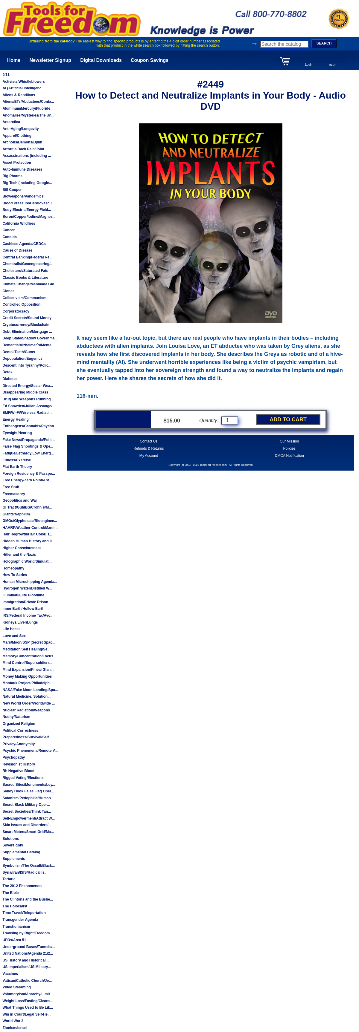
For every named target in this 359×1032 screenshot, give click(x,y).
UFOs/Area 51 (14, 940)
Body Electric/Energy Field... (26, 210)
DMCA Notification (289, 456)
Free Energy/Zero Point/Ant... (27, 480)
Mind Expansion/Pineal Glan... (28, 669)
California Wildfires (18, 223)
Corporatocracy (15, 311)
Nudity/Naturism (16, 717)
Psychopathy (13, 757)
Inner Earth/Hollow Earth (23, 609)
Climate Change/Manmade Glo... (29, 284)
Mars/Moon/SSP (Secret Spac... (28, 642)
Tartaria (8, 879)
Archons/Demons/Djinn (22, 142)
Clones (8, 291)
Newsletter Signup (50, 60)
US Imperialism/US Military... (26, 967)
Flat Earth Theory (17, 467)
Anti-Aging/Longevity (20, 129)
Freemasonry (13, 494)
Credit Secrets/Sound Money (26, 318)
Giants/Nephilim (16, 514)
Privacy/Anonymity (18, 744)
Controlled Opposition (21, 304)
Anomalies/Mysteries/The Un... (28, 115)
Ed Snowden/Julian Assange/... (28, 406)
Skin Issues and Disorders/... (26, 825)
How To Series (14, 575)
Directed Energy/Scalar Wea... (27, 386)
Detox (7, 372)
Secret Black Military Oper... (26, 805)
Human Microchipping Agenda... (29, 582)
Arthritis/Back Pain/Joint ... (25, 149)
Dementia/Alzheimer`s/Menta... (28, 345)
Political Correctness (20, 730)
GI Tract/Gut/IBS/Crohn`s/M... (27, 507)
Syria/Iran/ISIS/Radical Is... (24, 872)
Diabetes (9, 379)
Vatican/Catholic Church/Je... (27, 981)
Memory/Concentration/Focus (27, 656)
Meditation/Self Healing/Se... (26, 649)
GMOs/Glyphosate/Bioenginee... (29, 521)
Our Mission (289, 441)
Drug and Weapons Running (26, 399)
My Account (148, 456)
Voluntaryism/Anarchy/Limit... (27, 994)
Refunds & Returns (148, 448)
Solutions (10, 839)
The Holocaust (14, 906)
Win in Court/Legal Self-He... (26, 1014)
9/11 (5, 75)
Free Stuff (10, 487)
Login (308, 64)
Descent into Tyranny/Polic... (26, 365)
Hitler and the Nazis (19, 554)
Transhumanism (16, 926)
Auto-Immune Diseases (22, 169)
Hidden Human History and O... (28, 541)
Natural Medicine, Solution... (26, 696)
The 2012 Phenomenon (22, 886)
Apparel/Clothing (16, 136)
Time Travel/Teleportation (23, 913)
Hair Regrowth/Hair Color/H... (27, 534)
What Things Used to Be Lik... (27, 1007)
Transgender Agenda (20, 920)
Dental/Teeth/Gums (18, 352)
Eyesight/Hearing (17, 433)
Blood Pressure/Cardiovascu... (28, 203)
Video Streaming (16, 987)
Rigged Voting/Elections (22, 778)
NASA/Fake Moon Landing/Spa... (30, 690)
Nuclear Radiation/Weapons (26, 710)
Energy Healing (15, 419)
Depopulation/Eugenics (22, 358)
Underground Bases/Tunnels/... (28, 947)
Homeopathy (13, 568)
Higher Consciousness (21, 548)
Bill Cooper (12, 190)
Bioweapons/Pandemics (22, 196)
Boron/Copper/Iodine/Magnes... (28, 217)
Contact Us (148, 441)
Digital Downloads (101, 60)
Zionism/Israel (14, 1028)
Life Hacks (11, 629)
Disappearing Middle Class (25, 392)
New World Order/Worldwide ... (28, 703)
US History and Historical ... (25, 960)
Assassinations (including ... (26, 156)
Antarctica (11, 122)
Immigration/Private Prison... (26, 602)
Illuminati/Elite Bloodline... (24, 595)
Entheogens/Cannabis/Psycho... (29, 426)
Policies (289, 448)
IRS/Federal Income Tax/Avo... (27, 615)
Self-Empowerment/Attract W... (28, 818)
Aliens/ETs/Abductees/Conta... (28, 101)
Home (13, 60)
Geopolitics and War (19, 500)
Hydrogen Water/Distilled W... (27, 588)
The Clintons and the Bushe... (27, 899)
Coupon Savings (149, 60)
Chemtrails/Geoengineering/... (27, 264)
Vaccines (10, 974)
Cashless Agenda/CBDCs (23, 244)
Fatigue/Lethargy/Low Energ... (28, 453)
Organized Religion (18, 724)
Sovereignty (12, 845)
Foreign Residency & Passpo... (28, 473)
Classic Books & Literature (25, 277)
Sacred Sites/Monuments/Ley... (28, 785)
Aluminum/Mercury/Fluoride (26, 108)
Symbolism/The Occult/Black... (28, 865)
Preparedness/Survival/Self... (27, 737)
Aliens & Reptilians (18, 95)
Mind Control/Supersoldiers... (27, 663)
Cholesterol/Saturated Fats (25, 271)
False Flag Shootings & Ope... (27, 446)
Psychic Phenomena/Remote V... (29, 750)
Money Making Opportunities (27, 676)
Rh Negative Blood (18, 771)
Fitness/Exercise (16, 460)
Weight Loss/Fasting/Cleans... (27, 1001)
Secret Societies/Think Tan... (26, 811)
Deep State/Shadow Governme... (29, 338)
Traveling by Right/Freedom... (27, 933)
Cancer (8, 230)
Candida (9, 237)
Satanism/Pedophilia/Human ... (28, 798)
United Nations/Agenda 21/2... (27, 953)
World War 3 (12, 1021)
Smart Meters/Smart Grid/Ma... (28, 832)
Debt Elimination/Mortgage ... (27, 332)
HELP (332, 64)
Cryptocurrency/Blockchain (25, 325)
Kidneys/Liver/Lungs (20, 622)
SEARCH (324, 43)
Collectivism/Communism (24, 298)
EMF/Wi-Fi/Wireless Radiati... (26, 413)
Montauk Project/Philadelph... (27, 683)
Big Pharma (12, 176)
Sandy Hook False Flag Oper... (28, 791)
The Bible (10, 893)
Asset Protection (16, 162)
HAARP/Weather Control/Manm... (30, 528)
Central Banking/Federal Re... (27, 257)
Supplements (13, 859)
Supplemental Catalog (21, 852)
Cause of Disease (17, 250)
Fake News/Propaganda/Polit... (28, 440)
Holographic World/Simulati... (27, 561)
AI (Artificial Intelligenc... (23, 88)
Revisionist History (18, 764)
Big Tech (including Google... (27, 183)
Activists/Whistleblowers (23, 81)
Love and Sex (13, 636)
